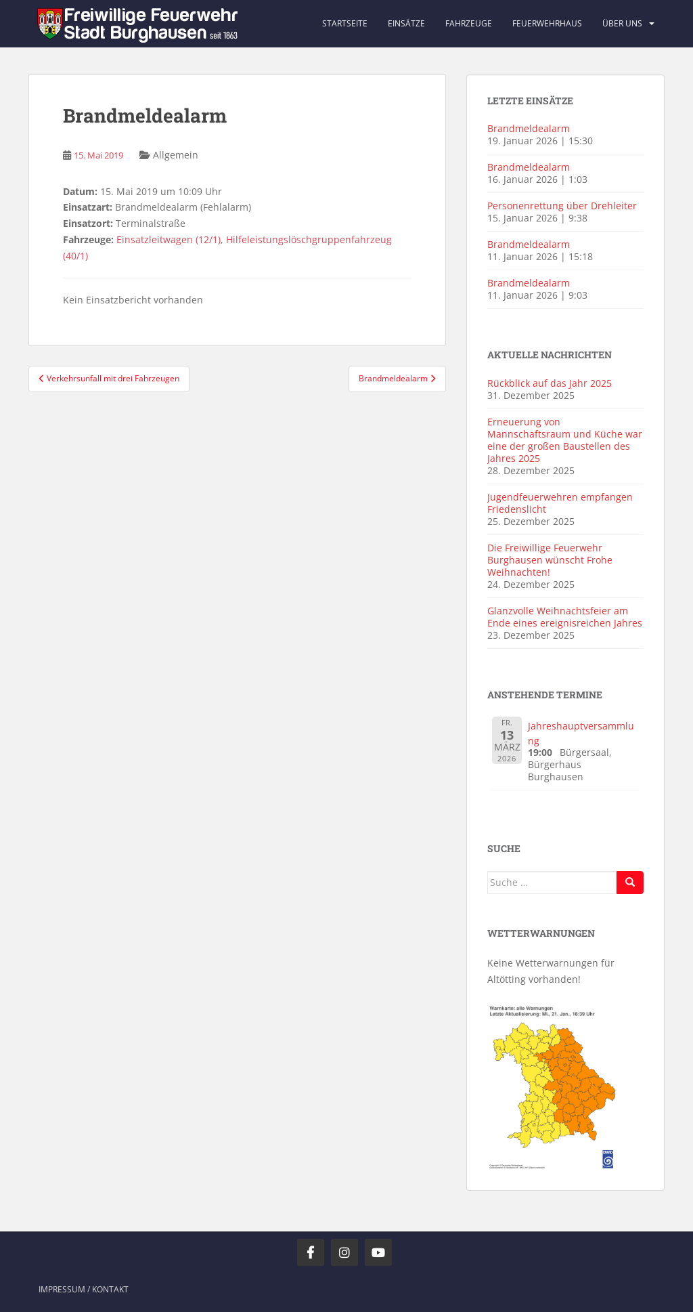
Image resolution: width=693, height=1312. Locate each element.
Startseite (344, 23)
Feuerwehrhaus (547, 23)
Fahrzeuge (468, 23)
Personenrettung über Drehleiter (562, 205)
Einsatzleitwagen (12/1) (168, 239)
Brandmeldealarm (528, 128)
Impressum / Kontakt (84, 1289)
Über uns (622, 23)
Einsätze (406, 23)
